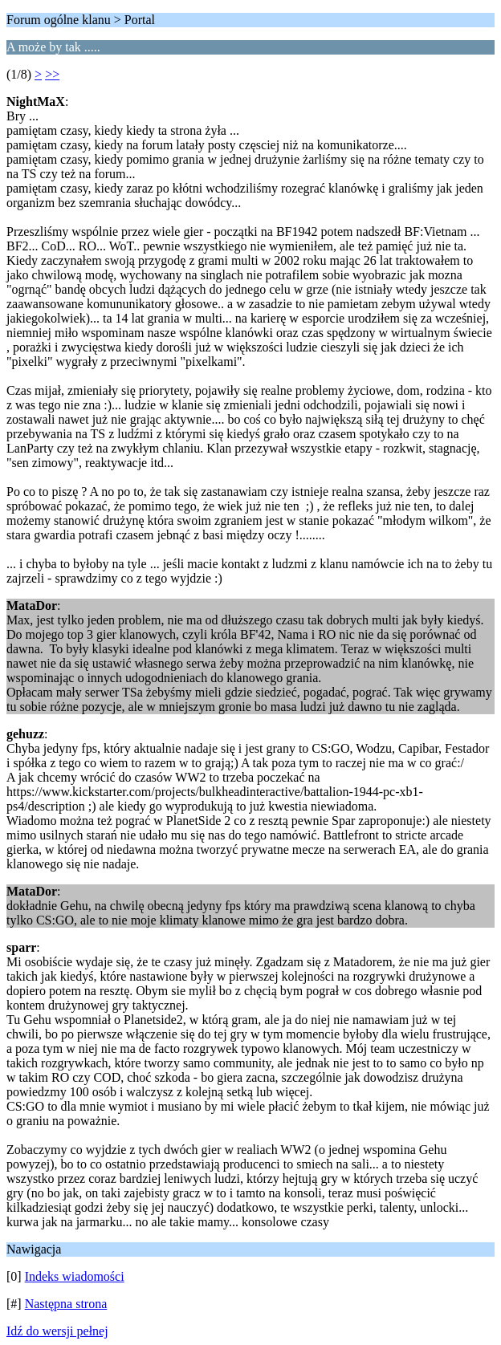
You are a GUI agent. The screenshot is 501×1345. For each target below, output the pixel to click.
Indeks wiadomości (74, 1276)
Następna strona (66, 1303)
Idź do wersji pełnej (57, 1331)
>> (52, 74)
